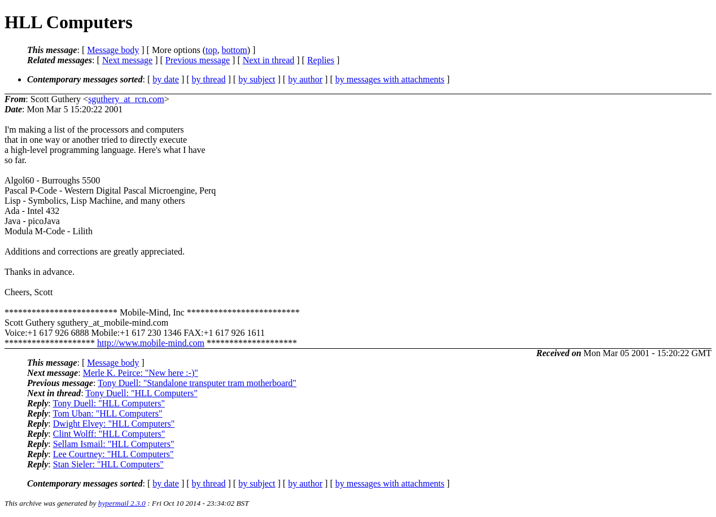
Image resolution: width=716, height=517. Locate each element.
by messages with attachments (389, 79)
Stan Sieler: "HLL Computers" (108, 464)
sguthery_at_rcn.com (126, 99)
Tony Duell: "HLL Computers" (141, 393)
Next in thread (269, 60)
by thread (209, 79)
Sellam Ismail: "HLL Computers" (113, 444)
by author (305, 79)
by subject (256, 79)
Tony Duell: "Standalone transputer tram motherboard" (197, 383)
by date (165, 79)
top (211, 50)
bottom (234, 50)
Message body (113, 50)
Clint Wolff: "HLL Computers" (109, 434)
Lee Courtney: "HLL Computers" (113, 454)
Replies (320, 60)
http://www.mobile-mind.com (150, 343)
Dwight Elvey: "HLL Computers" (114, 423)
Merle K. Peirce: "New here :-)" (140, 373)
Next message (127, 60)
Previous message (197, 60)
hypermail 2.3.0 (122, 503)
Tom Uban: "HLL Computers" (107, 413)
